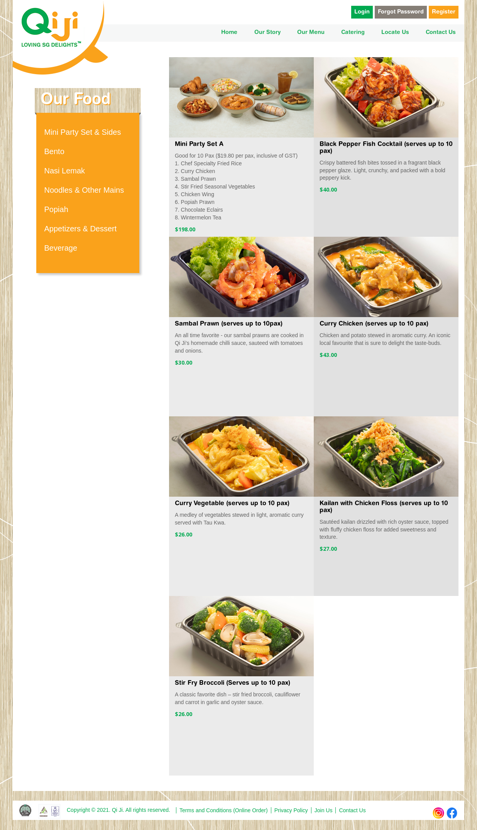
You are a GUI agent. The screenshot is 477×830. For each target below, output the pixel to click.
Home (229, 33)
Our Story (267, 33)
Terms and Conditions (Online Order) (223, 810)
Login (362, 12)
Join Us (324, 810)
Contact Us (441, 33)
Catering (353, 33)
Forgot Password (401, 12)
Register (443, 12)
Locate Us (395, 33)
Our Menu (311, 33)
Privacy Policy (291, 810)
